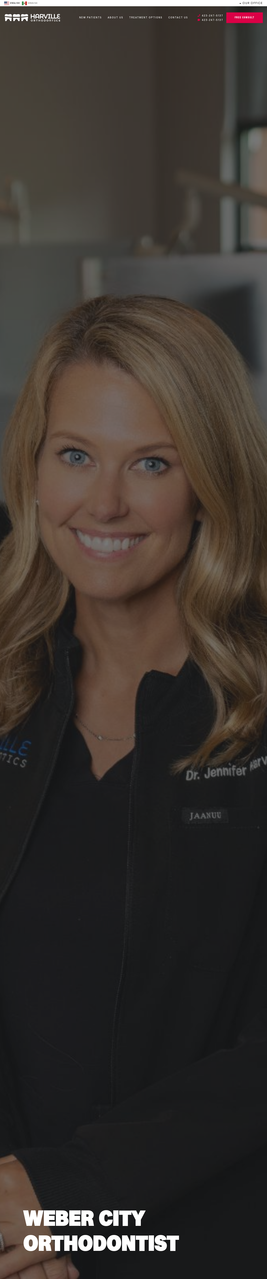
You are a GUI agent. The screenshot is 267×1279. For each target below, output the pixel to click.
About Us (115, 17)
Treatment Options (145, 17)
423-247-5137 (210, 16)
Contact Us (178, 17)
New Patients (90, 17)
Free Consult (244, 17)
